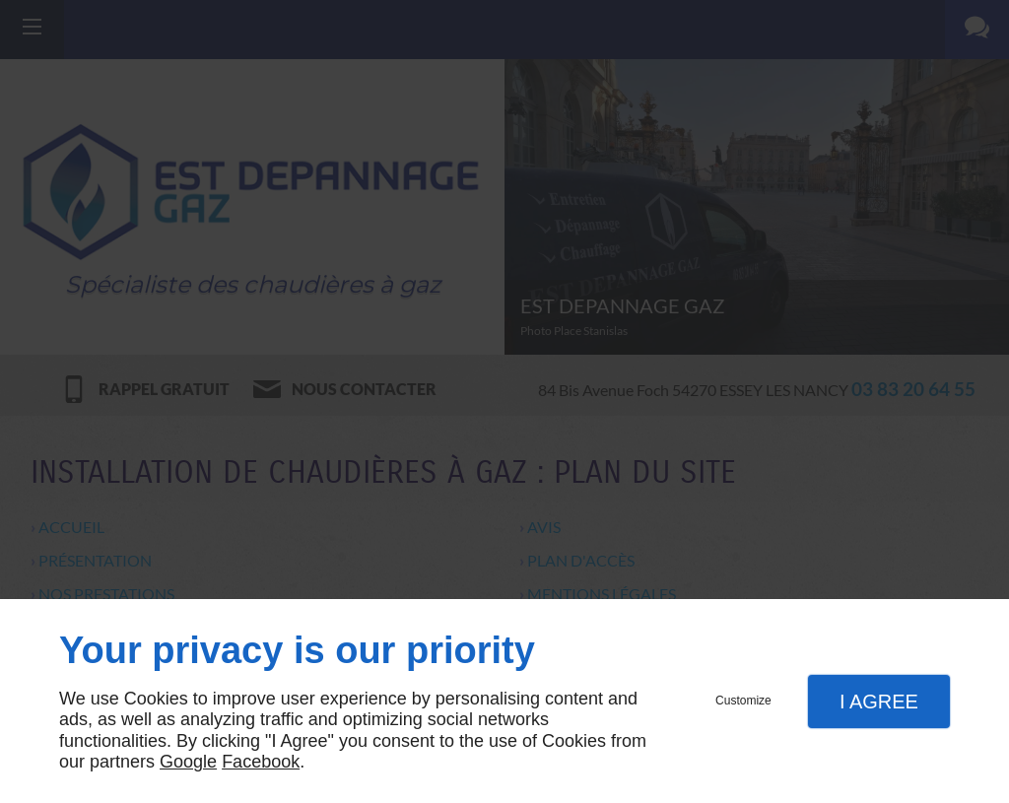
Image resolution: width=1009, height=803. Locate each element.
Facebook (261, 761)
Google (188, 761)
